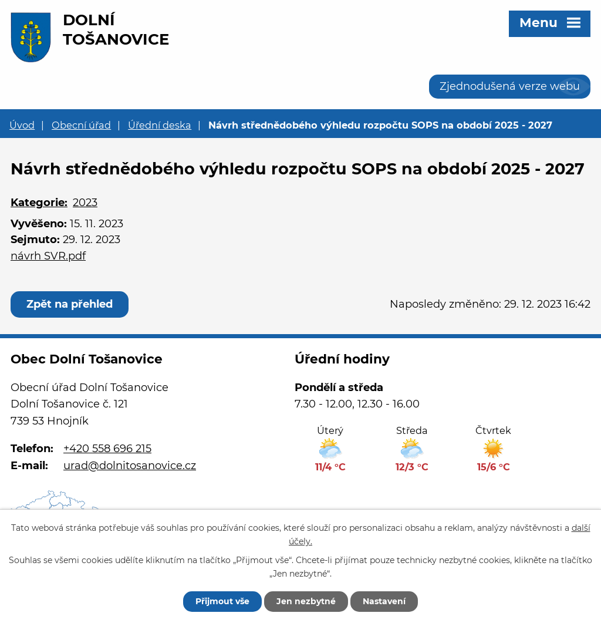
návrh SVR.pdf (48, 256)
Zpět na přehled (69, 304)
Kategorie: (39, 202)
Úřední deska (159, 125)
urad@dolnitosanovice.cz (129, 465)
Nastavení (384, 601)
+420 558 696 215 (107, 448)
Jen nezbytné (306, 601)
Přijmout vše (222, 601)
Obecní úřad (81, 125)
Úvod (22, 125)
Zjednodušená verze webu (510, 86)
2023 (85, 202)
